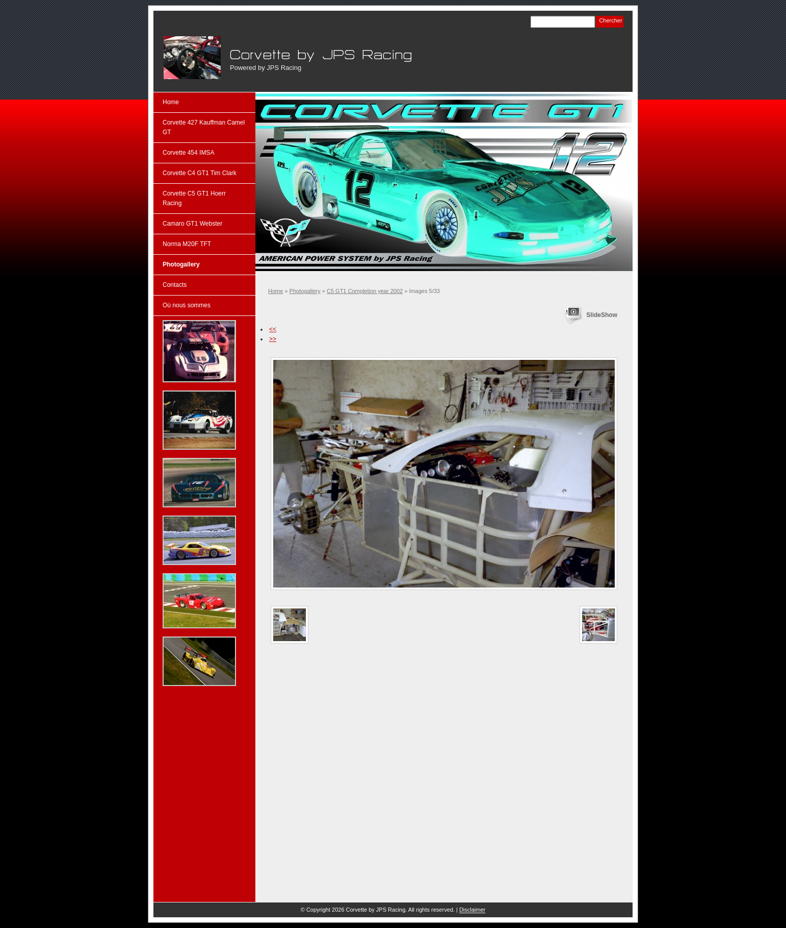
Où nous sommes (187, 305)
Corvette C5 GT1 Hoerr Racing (194, 198)
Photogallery (305, 291)
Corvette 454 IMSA (188, 152)
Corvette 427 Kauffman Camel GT (204, 127)
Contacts (175, 284)
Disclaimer (472, 910)
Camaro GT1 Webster (192, 223)
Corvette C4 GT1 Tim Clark (200, 173)
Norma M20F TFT (187, 244)
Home (275, 291)
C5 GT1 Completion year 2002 (365, 291)
